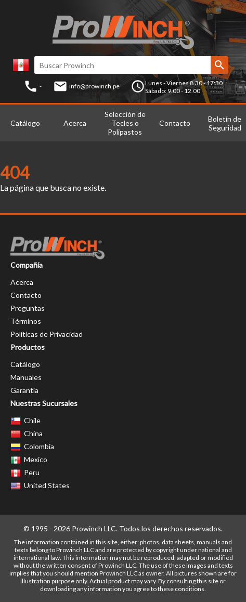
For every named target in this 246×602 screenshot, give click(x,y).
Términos (25, 321)
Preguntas (27, 308)
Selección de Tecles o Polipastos (125, 123)
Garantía (24, 390)
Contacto (174, 123)
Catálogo (25, 123)
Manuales (26, 377)
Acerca (74, 123)
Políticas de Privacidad (46, 334)
